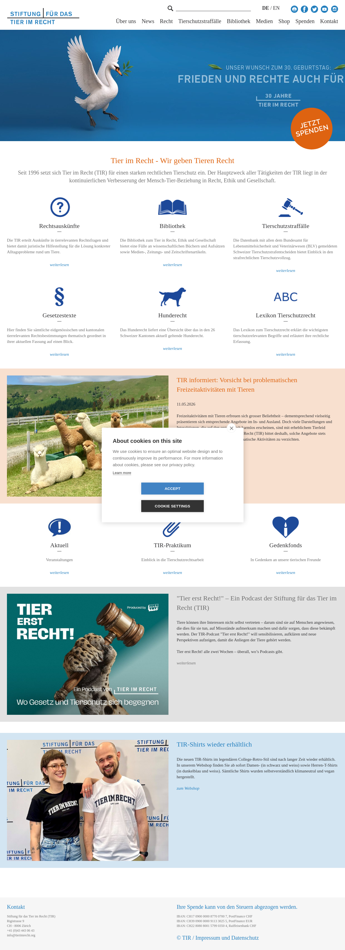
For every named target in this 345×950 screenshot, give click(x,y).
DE (265, 8)
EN (276, 8)
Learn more (122, 481)
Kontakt (329, 21)
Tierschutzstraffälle (199, 21)
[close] (231, 436)
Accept (140, 497)
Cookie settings (204, 497)
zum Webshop (188, 788)
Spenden (305, 21)
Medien (264, 21)
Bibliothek (238, 21)
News (148, 21)
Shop (284, 21)
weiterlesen (59, 264)
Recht (166, 21)
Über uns (126, 21)
